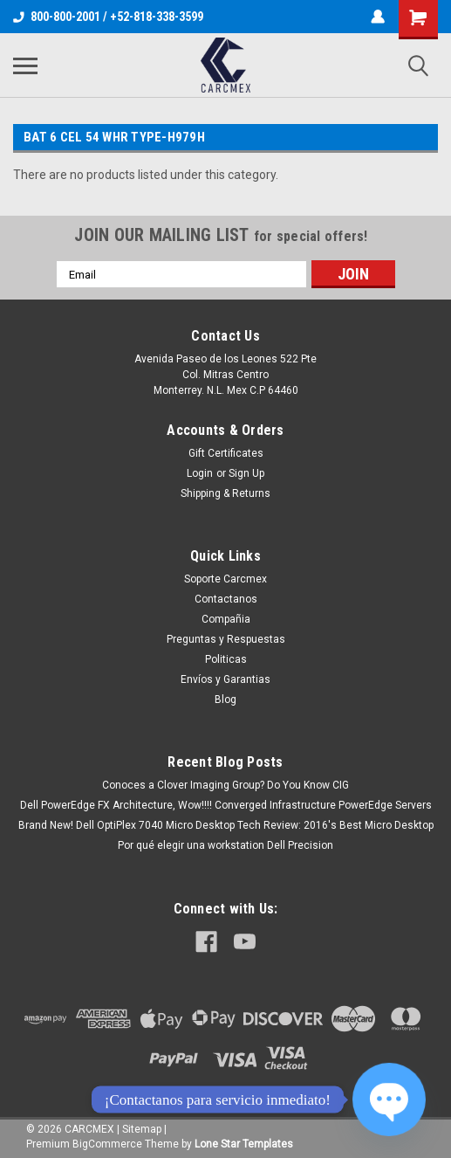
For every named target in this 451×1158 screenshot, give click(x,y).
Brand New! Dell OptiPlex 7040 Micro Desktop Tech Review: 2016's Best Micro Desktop (226, 825)
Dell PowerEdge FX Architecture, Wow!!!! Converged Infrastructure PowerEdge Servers (226, 805)
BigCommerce (107, 1144)
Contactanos (226, 599)
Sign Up (246, 473)
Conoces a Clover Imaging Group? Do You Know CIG (225, 785)
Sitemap (141, 1129)
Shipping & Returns (225, 493)
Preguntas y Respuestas (226, 639)
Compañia (226, 619)
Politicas (226, 659)
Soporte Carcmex (225, 579)
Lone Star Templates (244, 1144)
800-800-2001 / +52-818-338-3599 (108, 17)
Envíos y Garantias (225, 679)
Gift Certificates (225, 453)
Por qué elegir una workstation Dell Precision (225, 845)
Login (200, 473)
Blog (225, 699)
